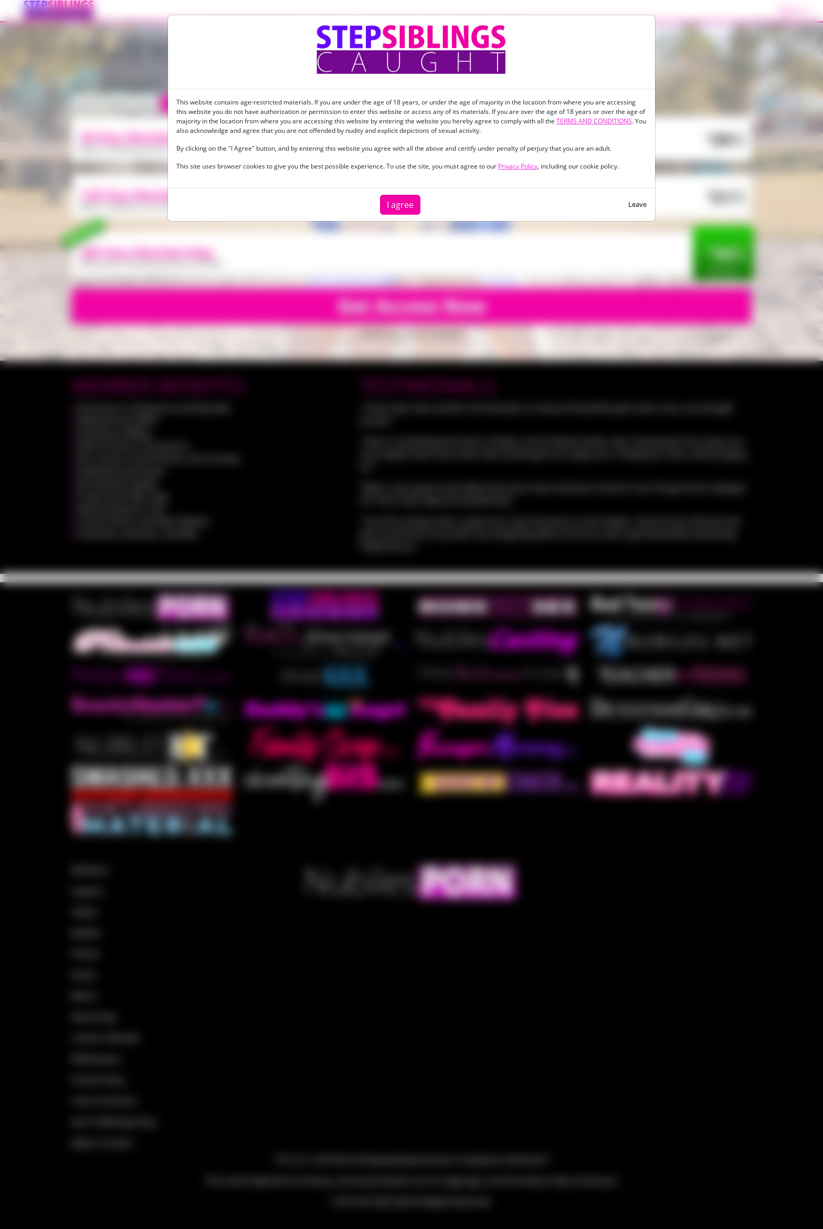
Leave (637, 204)
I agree (400, 205)
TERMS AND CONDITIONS (594, 121)
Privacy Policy (517, 166)
